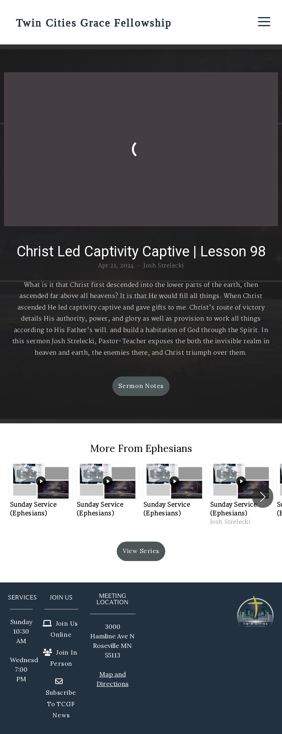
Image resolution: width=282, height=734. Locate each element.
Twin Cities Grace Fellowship (94, 23)
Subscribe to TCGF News (61, 700)
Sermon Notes (141, 386)
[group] (41, 497)
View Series (141, 551)
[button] (262, 496)
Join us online (60, 629)
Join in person (60, 658)
